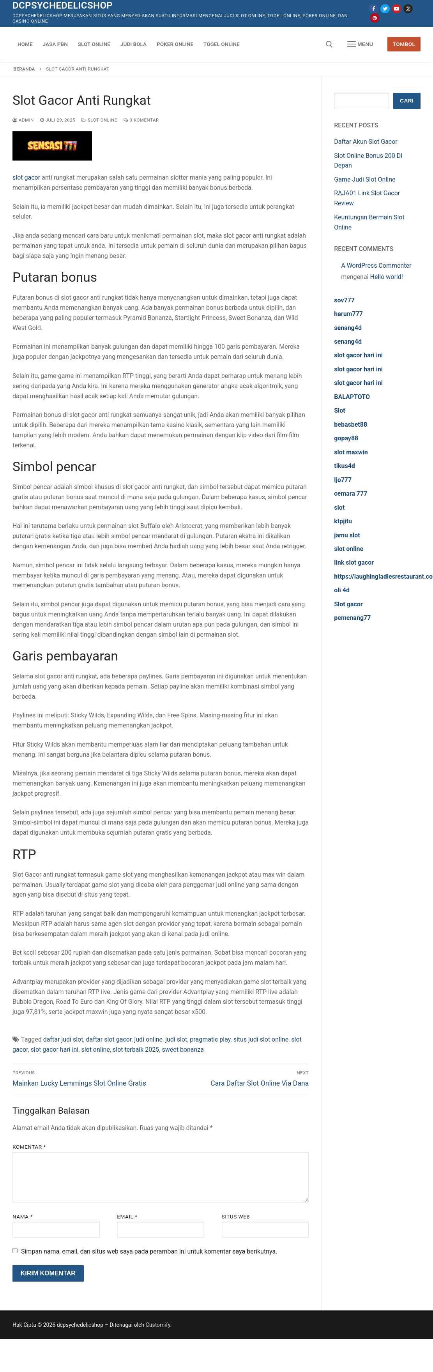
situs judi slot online (261, 1039)
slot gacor (26, 177)
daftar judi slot (63, 1039)
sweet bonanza (183, 1049)
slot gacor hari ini (54, 1049)
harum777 (348, 314)
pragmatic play (210, 1039)
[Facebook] (373, 8)
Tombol (404, 44)
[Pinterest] (374, 17)
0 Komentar (141, 120)
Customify (158, 1325)
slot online (95, 1049)
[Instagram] (407, 8)
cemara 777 (350, 493)
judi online (148, 1039)
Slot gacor (348, 604)
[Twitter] (384, 8)
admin (23, 120)
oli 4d (342, 590)
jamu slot (347, 535)
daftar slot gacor (109, 1039)
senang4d (348, 328)
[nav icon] (360, 44)
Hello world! (386, 277)
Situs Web (236, 1216)
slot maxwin (351, 452)
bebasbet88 (350, 424)
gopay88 (346, 438)
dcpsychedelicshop (62, 5)
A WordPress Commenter (376, 265)
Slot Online (99, 120)
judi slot (176, 1039)
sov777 (344, 300)
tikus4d (344, 466)
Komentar (29, 1147)
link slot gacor (354, 562)
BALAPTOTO (352, 397)
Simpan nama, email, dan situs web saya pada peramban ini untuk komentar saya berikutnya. (149, 1251)
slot (339, 507)
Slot (339, 410)
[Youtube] (396, 8)
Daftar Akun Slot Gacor (366, 141)
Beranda (24, 69)
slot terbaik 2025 (136, 1049)
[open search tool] (329, 44)
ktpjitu (343, 521)
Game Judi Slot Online (364, 179)
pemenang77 (352, 618)
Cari (407, 101)
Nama (22, 1216)
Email (127, 1216)
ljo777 (343, 480)
